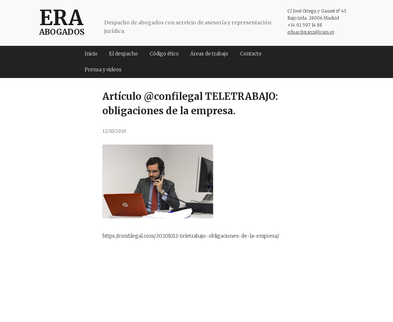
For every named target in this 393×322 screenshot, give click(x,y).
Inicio (91, 54)
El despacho (123, 54)
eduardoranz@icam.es (310, 32)
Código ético (164, 54)
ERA (61, 18)
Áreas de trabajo (209, 54)
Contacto (251, 54)
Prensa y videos (103, 70)
